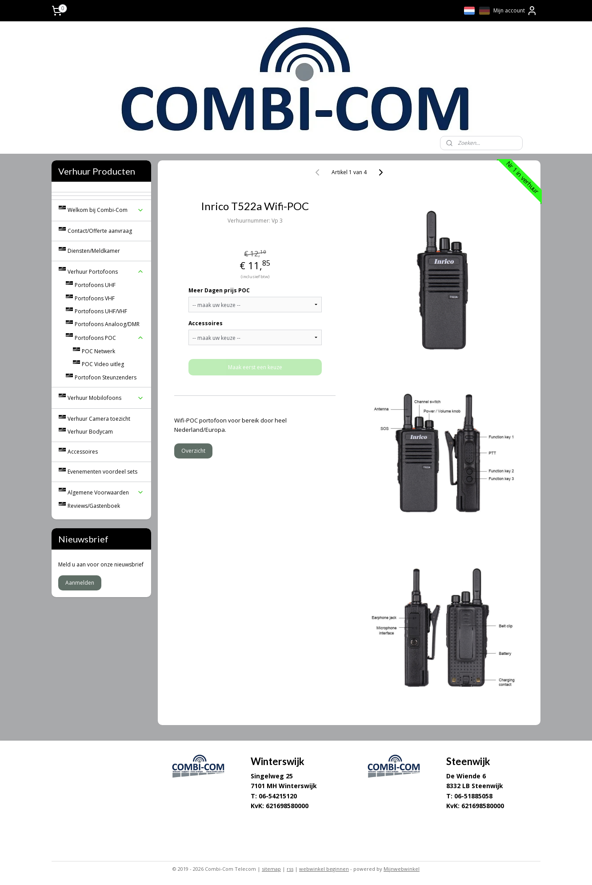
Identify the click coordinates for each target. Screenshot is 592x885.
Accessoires (205, 323)
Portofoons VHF (95, 298)
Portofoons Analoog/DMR (107, 324)
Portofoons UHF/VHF (101, 311)
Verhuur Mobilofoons (106, 398)
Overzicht (193, 450)
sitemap (271, 868)
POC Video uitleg (103, 364)
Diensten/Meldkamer (94, 251)
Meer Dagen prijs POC (219, 290)
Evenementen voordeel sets (102, 471)
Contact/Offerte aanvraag (100, 231)
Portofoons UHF (95, 285)
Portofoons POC (109, 338)
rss (290, 868)
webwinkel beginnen (324, 868)
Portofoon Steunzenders (105, 377)
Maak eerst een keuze (255, 367)
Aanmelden (79, 582)
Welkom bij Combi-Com (106, 210)
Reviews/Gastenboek (94, 506)
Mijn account (515, 10)
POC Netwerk (98, 351)
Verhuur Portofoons (106, 271)
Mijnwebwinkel (402, 868)
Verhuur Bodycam (90, 431)
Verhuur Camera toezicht (99, 419)
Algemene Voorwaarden (106, 492)
